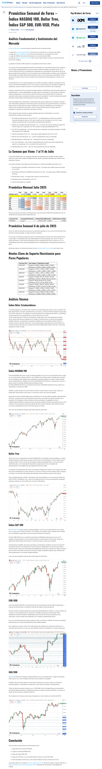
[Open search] (79, 3)
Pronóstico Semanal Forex (19, 7)
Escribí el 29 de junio (15, 48)
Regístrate (85, 116)
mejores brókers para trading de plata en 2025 (22, 764)
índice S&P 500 (14, 529)
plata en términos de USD (23, 58)
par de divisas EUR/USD (23, 52)
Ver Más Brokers (83, 61)
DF (2, 7)
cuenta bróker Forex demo (45, 248)
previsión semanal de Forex (35, 763)
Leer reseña (93, 22)
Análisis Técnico (8, 7)
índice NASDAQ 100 (21, 54)
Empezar (93, 19)
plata (11, 677)
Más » (97, 13)
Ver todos (85, 88)
